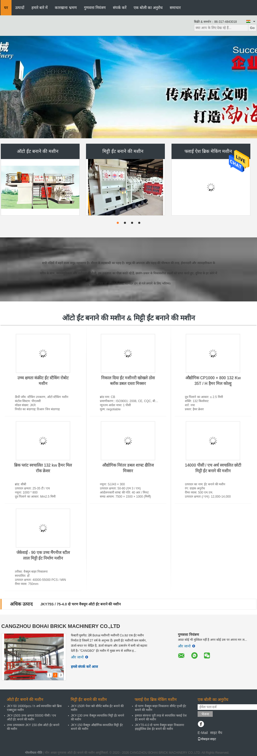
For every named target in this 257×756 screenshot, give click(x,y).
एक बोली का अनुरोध (148, 7)
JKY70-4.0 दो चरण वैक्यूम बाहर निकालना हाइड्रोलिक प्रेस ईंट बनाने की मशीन (159, 727)
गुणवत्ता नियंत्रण (95, 7)
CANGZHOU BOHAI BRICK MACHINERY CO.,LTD (60, 626)
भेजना (205, 714)
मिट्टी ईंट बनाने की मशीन (122, 151)
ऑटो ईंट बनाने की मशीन (37, 151)
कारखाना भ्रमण (66, 7)
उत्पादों (19, 7)
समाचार (175, 7)
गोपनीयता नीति (33, 752)
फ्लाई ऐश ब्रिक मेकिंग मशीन (208, 151)
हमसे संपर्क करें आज (84, 667)
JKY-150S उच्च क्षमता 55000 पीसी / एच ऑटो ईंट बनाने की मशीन (31, 717)
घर (6, 7)
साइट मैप (216, 733)
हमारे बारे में (39, 7)
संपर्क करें (119, 7)
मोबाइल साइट (207, 739)
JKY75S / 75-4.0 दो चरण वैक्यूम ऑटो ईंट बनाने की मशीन (80, 604)
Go (252, 28)
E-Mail (203, 733)
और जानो (79, 657)
